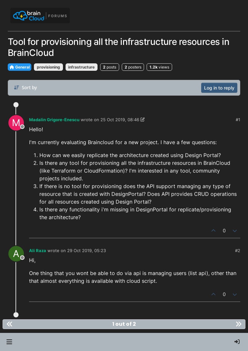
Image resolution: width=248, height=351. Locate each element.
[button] (9, 341)
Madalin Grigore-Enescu (54, 119)
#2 (237, 250)
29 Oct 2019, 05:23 (86, 250)
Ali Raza (37, 250)
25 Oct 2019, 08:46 (119, 119)
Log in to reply (219, 87)
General (19, 67)
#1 (238, 119)
